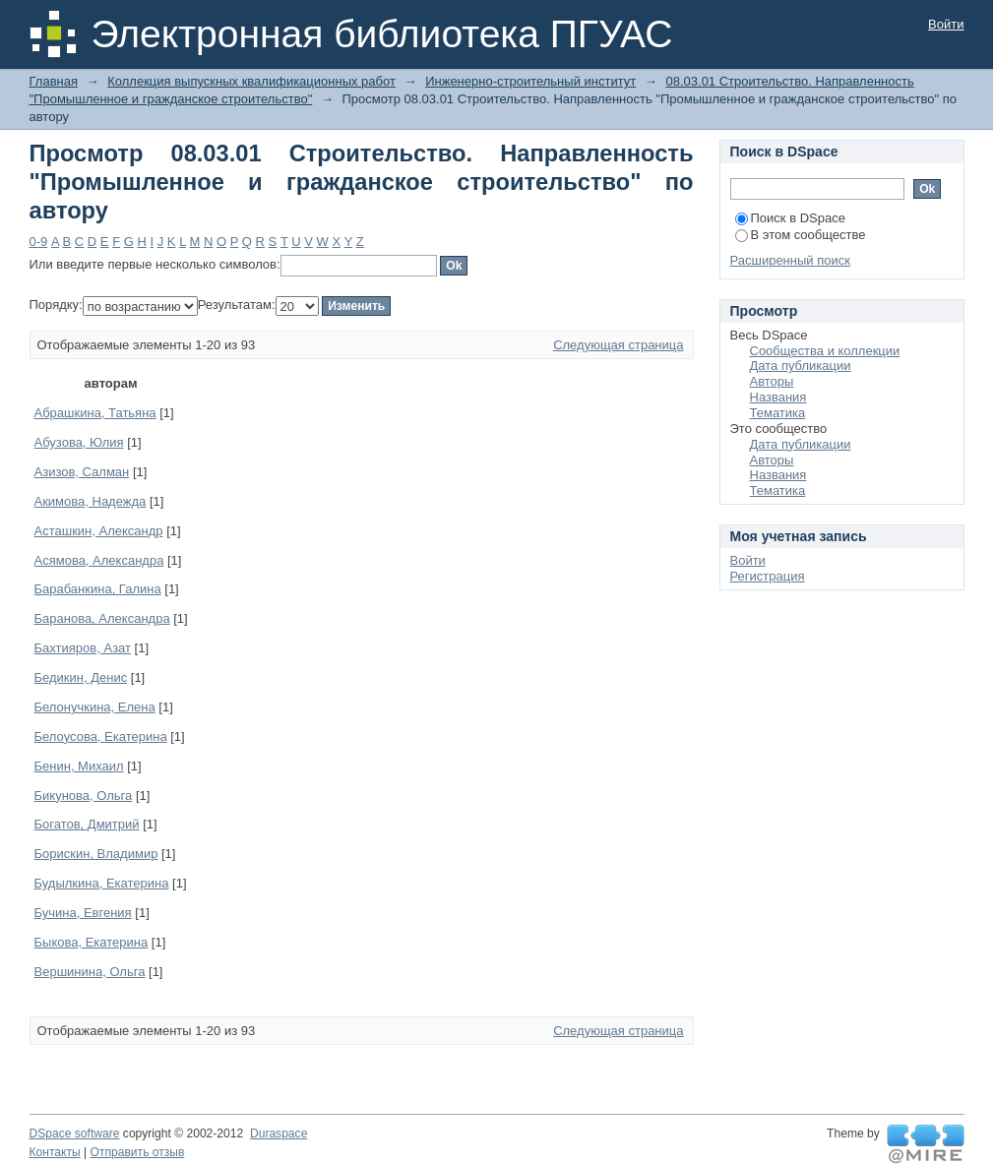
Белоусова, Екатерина (100, 736)
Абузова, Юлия (79, 442)
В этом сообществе (800, 234)
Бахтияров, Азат (83, 648)
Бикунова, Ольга (83, 795)
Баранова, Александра (102, 618)
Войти (945, 24)
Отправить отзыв (138, 1152)
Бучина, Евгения (83, 912)
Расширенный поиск (790, 260)
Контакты (55, 1152)
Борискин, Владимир (96, 853)
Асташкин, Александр (98, 530)
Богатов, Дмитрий (87, 824)
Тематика (778, 412)
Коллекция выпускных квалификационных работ (251, 81)
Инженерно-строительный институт (530, 81)
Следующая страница (618, 344)
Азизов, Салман (82, 471)
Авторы (772, 381)
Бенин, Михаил (79, 766)
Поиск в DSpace (790, 218)
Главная (54, 81)
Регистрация (767, 576)
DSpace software (75, 1133)
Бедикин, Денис (81, 677)
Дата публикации (800, 365)
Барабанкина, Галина (97, 589)
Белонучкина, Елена (94, 707)
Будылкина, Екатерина (101, 883)
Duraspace (278, 1133)
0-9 (39, 241)
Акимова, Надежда (90, 501)
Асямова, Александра (99, 560)
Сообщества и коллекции (825, 350)
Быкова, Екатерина (91, 942)
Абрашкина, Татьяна (95, 412)
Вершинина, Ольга (90, 971)
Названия (778, 397)
